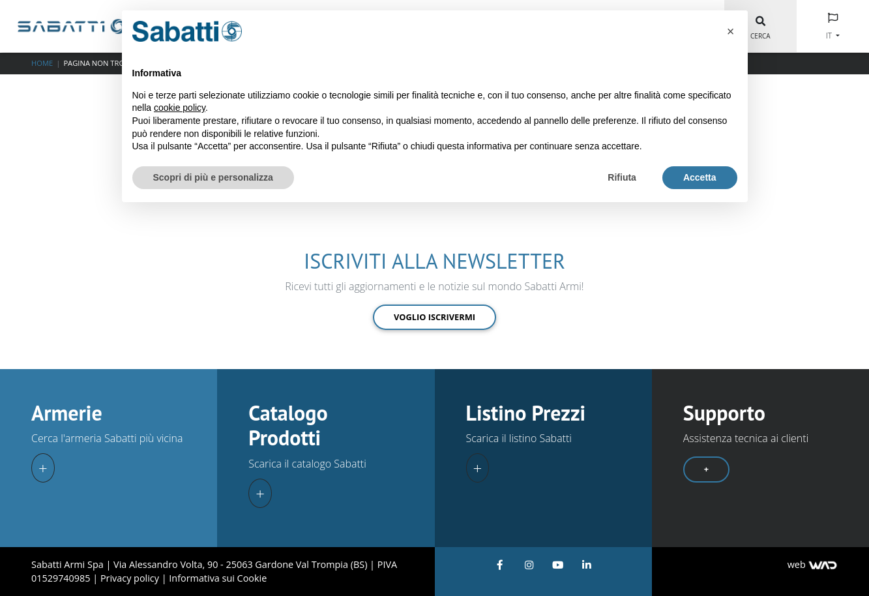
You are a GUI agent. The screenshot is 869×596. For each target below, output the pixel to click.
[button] (730, 31)
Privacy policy (131, 578)
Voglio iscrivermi (434, 317)
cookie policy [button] (179, 107)
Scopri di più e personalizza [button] (213, 177)
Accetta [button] (699, 177)
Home (42, 63)
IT (830, 35)
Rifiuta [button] (622, 177)
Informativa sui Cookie (218, 578)
